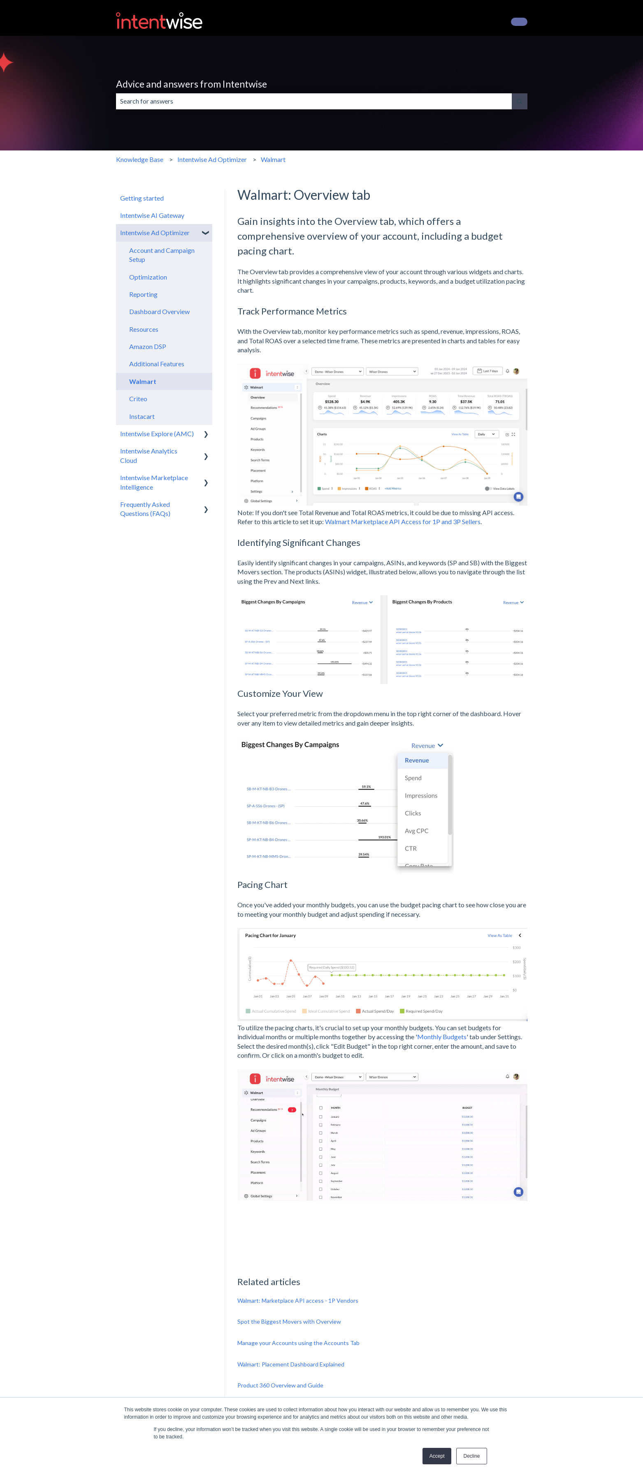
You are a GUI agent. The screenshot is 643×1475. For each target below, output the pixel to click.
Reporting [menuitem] (143, 294)
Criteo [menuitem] (138, 398)
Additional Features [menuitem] (156, 364)
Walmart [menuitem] (142, 381)
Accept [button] (437, 1456)
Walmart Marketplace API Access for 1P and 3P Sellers (403, 521)
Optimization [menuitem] (148, 277)
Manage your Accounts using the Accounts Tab (298, 1342)
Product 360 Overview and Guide (280, 1385)
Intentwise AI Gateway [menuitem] (152, 215)
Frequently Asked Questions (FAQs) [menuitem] (145, 508)
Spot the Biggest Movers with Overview (289, 1321)
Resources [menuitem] (143, 329)
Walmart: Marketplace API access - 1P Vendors (297, 1300)
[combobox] (314, 101)
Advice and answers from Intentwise (191, 84)
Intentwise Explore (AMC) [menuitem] (157, 433)
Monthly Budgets (442, 1036)
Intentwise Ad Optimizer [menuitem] (155, 232)
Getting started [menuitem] (142, 198)
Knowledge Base (139, 159)
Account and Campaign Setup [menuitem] (162, 254)
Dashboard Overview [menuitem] (159, 311)
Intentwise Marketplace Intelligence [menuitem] (154, 482)
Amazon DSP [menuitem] (147, 346)
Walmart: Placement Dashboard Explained (290, 1364)
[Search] (519, 101)
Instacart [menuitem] (142, 416)
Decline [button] (471, 1456)
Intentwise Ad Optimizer (212, 159)
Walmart (273, 159)
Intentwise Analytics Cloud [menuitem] (148, 455)
